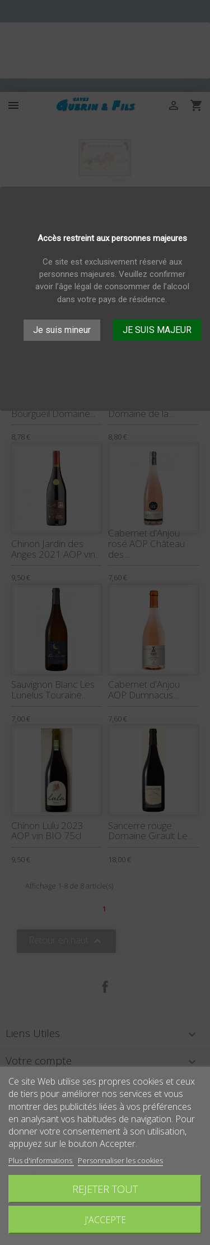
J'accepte (105, 1220)
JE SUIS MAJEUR (157, 330)
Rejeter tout (105, 1189)
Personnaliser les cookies (120, 1160)
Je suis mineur (62, 330)
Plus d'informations (41, 1160)
